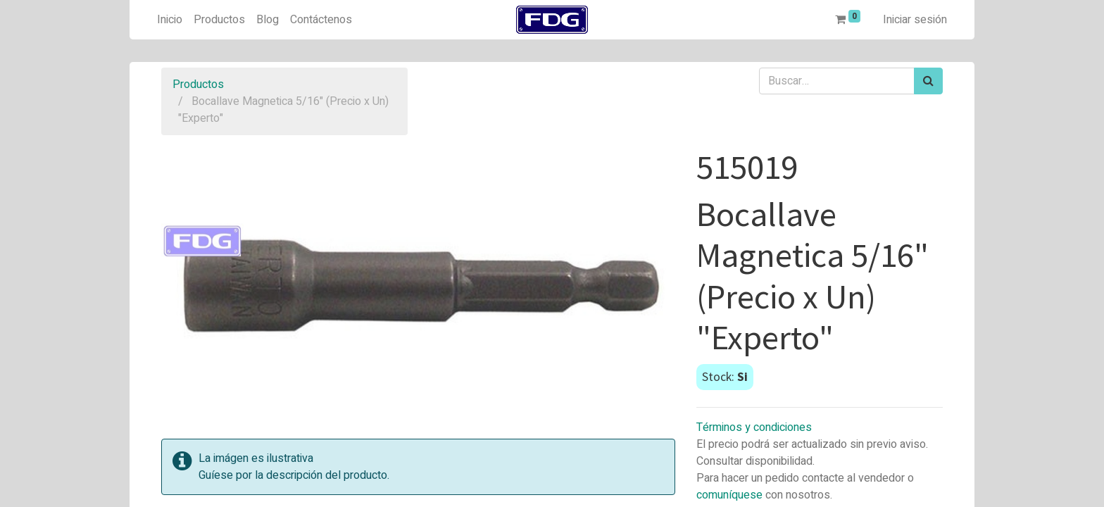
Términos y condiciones (754, 427)
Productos (198, 84)
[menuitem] (169, 20)
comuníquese (729, 495)
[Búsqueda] (928, 81)
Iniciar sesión (915, 19)
